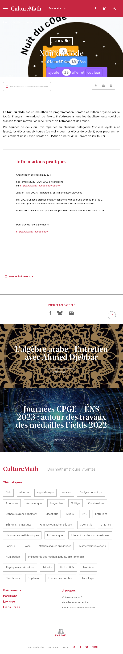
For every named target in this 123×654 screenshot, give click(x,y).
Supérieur (34, 578)
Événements (33, 22)
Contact (66, 647)
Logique (11, 546)
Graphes (106, 524)
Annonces (12, 503)
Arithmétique (34, 503)
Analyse (66, 492)
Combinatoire (96, 503)
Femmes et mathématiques (56, 524)
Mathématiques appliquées (55, 546)
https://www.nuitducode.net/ (32, 232)
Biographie (56, 503)
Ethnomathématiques (18, 524)
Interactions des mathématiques (90, 535)
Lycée (27, 546)
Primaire (47, 567)
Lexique (9, 601)
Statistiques (13, 578)
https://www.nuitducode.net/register (40, 186)
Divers (70, 514)
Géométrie (86, 524)
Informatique (55, 535)
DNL (84, 514)
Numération (13, 557)
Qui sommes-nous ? (72, 597)
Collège (75, 503)
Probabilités (67, 567)
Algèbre (24, 492)
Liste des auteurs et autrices (76, 602)
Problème (88, 567)
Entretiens (101, 514)
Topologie (88, 578)
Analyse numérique (91, 492)
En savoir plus (58, 372)
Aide (8, 492)
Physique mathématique (20, 567)
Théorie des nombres (61, 578)
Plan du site (53, 647)
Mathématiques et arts (92, 546)
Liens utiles (11, 607)
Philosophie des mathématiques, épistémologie (56, 557)
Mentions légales (36, 647)
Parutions (10, 596)
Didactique (51, 514)
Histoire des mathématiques (22, 535)
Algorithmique (45, 492)
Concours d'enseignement (21, 514)
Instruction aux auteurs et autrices (78, 607)
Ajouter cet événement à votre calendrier (29, 87)
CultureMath (11, 22)
